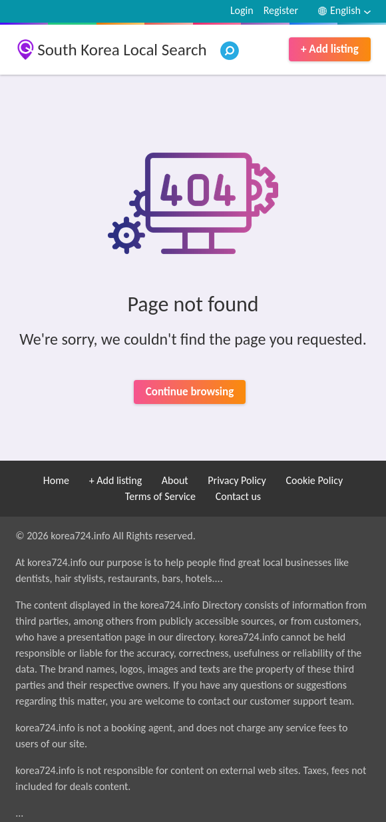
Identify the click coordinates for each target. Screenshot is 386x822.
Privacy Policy (237, 480)
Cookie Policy (314, 480)
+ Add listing (330, 49)
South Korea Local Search (122, 49)
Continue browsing (190, 392)
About (175, 480)
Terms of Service (160, 496)
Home (56, 480)
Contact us (238, 496)
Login (242, 10)
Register (281, 10)
